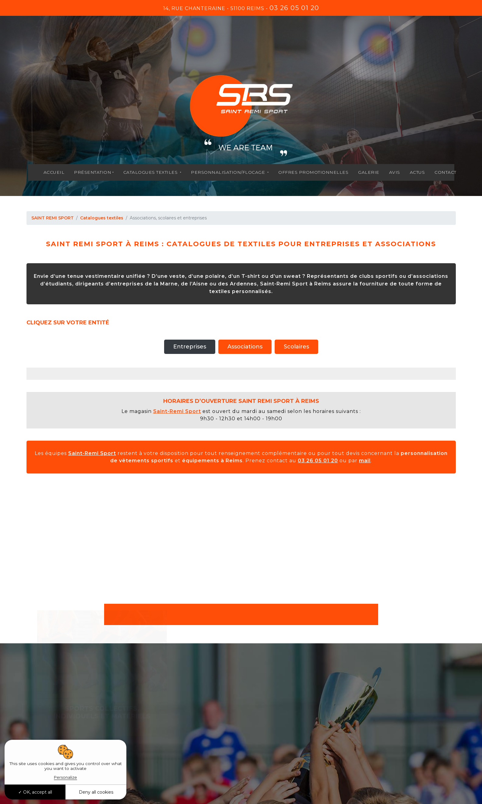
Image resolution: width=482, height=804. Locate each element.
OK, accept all (35, 792)
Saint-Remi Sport (177, 411)
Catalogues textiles (151, 172)
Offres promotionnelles (313, 172)
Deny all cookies (96, 792)
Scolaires (296, 346)
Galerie (368, 172)
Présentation (92, 172)
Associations (244, 346)
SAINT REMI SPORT (52, 218)
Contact (445, 172)
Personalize (65, 777)
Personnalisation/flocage (228, 172)
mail (365, 460)
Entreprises (189, 346)
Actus (417, 172)
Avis (394, 172)
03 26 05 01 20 (294, 8)
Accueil (54, 172)
